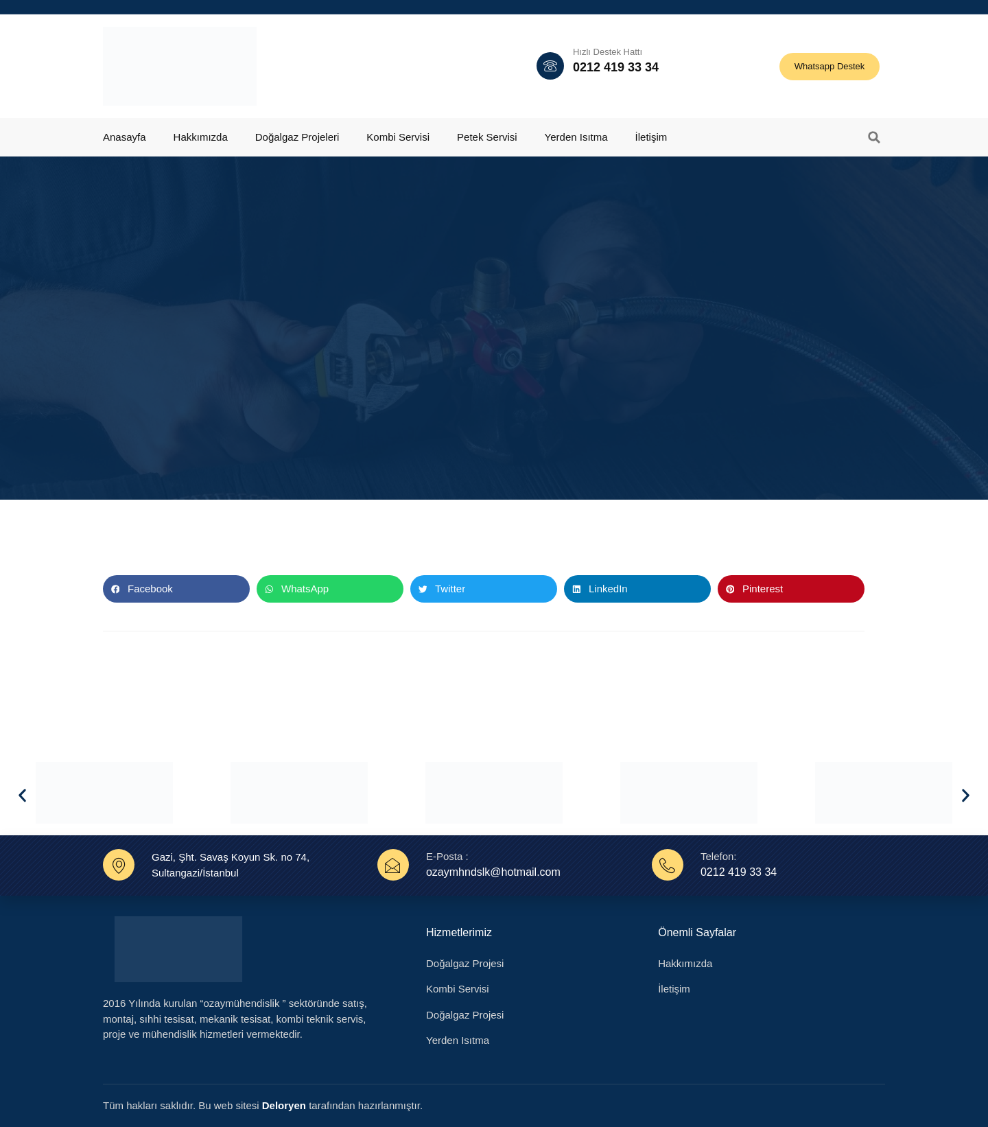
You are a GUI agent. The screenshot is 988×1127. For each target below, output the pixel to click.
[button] (874, 137)
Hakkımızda (201, 137)
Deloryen (284, 1105)
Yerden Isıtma (576, 137)
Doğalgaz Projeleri (297, 137)
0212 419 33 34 (616, 67)
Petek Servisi (487, 137)
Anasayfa (124, 137)
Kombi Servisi (398, 137)
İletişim (651, 137)
